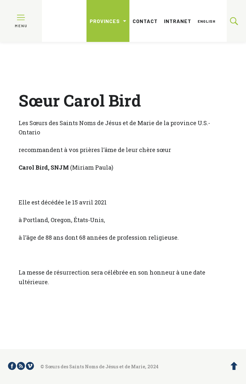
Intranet (177, 21)
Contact (145, 21)
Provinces (105, 21)
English (207, 21)
